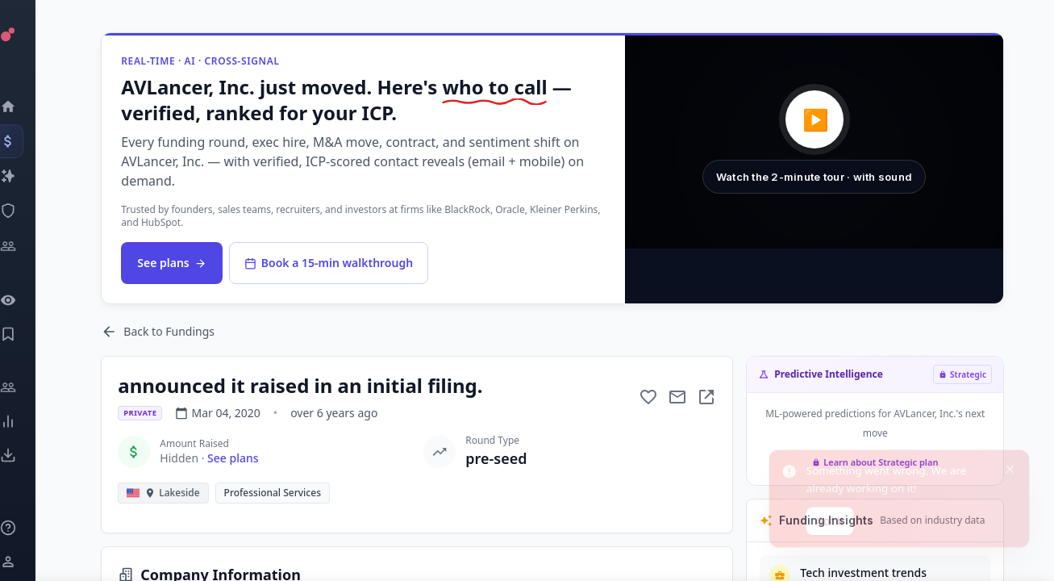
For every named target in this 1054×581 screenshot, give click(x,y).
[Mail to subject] (681, 397)
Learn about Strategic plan (878, 462)
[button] (817, 142)
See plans (175, 262)
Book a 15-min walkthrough (332, 262)
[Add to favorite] (652, 397)
